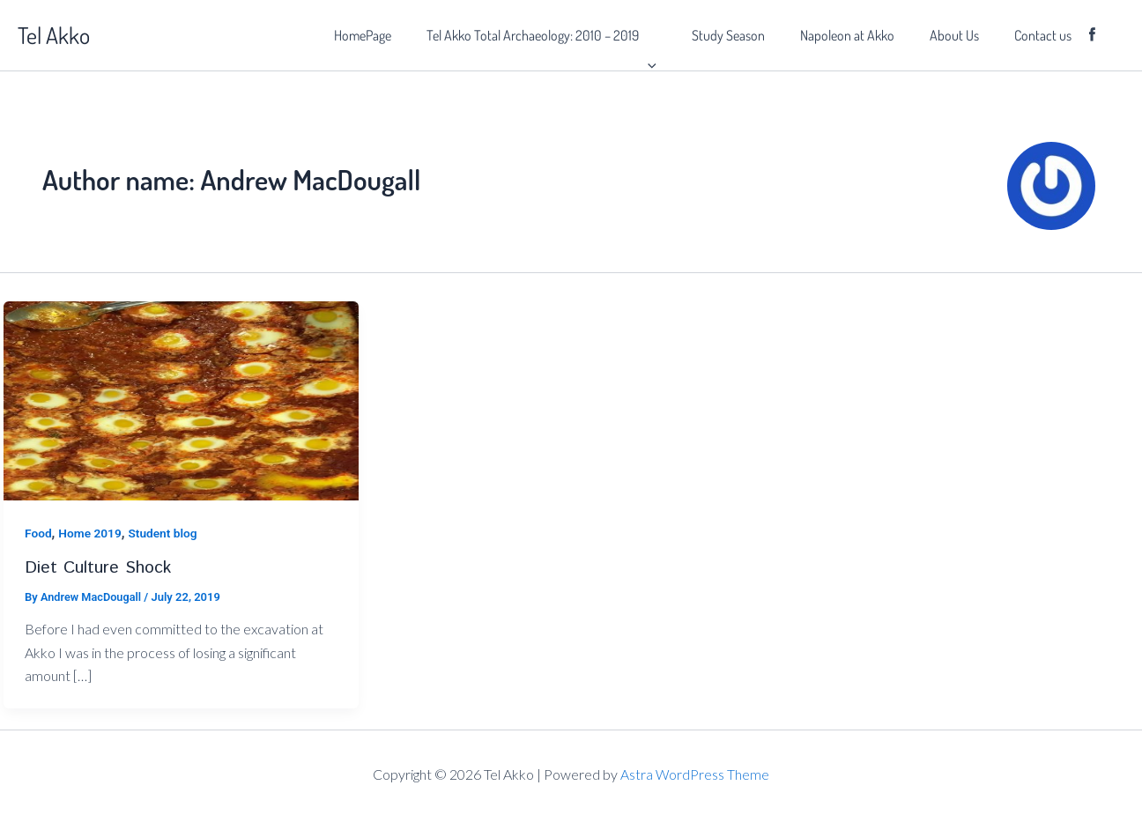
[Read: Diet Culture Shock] (181, 399)
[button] (686, 35)
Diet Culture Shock (99, 567)
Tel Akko (54, 34)
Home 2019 (91, 533)
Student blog (165, 533)
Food (38, 533)
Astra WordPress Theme (695, 773)
